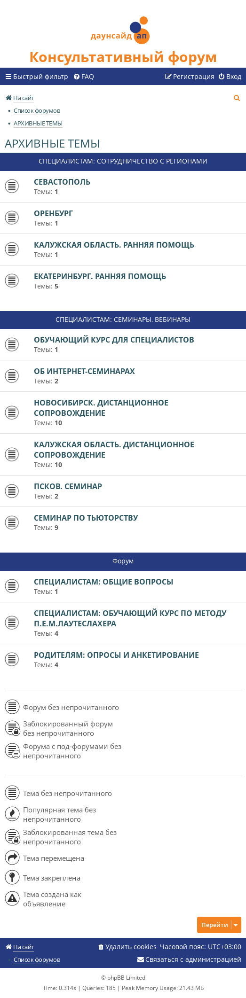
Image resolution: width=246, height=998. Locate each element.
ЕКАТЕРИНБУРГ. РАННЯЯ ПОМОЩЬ (100, 276)
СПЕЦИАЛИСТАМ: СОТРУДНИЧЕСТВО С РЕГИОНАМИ (123, 160)
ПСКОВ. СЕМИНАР (68, 486)
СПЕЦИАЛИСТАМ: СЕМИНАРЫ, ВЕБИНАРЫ (123, 319)
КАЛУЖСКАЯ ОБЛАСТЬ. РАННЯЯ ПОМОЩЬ (114, 245)
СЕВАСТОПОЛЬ (62, 182)
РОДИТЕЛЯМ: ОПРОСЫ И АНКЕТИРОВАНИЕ (116, 655)
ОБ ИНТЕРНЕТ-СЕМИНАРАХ (84, 371)
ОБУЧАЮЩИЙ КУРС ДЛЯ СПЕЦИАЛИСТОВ (114, 340)
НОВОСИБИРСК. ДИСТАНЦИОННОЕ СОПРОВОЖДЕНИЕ (101, 408)
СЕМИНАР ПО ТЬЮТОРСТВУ (86, 518)
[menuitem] (83, 76)
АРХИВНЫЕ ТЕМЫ (52, 143)
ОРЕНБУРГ (53, 213)
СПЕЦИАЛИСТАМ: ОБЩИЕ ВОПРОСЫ (104, 582)
